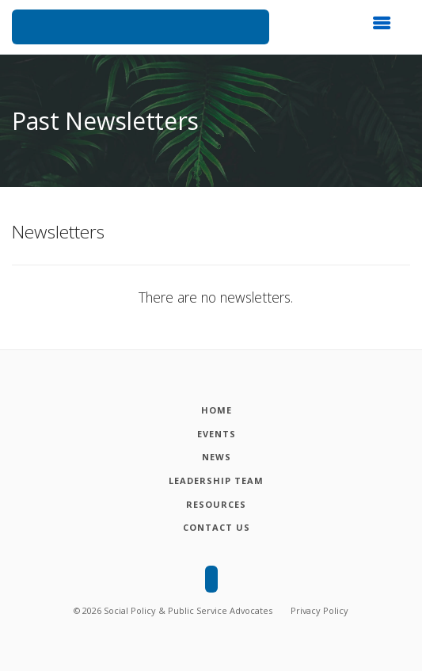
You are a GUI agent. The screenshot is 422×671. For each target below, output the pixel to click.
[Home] (216, 410)
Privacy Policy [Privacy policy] (319, 610)
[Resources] (216, 504)
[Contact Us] (216, 527)
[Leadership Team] (216, 480)
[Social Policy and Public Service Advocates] (140, 27)
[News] (216, 457)
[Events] (216, 434)
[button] (386, 28)
